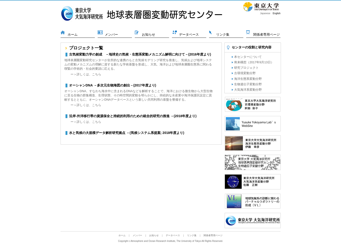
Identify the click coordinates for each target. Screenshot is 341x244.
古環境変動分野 (245, 73)
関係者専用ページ (266, 34)
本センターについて (248, 57)
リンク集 (222, 34)
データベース (189, 34)
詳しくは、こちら (89, 74)
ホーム (73, 34)
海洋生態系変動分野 (248, 79)
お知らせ (148, 34)
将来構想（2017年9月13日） (254, 62)
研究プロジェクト (246, 67)
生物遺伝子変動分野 (248, 84)
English (276, 13)
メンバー (111, 34)
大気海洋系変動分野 (248, 89)
